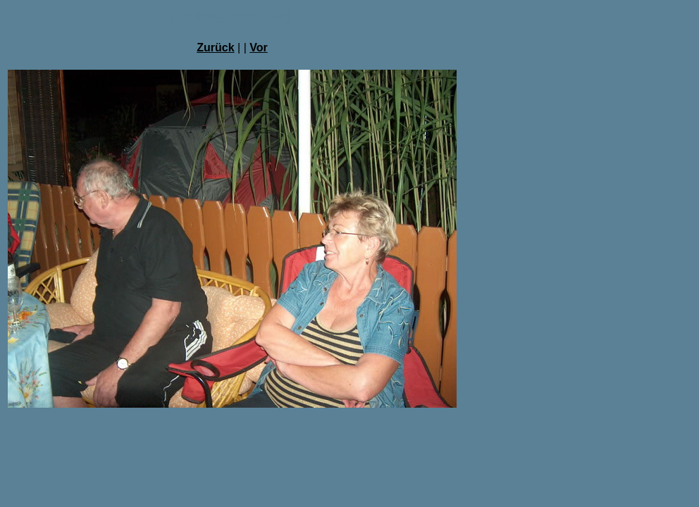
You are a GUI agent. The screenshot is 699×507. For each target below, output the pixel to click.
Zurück (215, 48)
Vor (258, 48)
